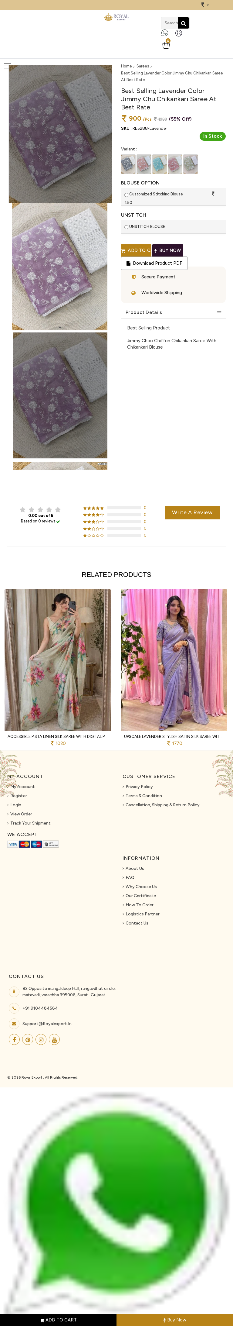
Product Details (144, 312)
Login (15, 805)
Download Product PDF (154, 263)
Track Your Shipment (30, 823)
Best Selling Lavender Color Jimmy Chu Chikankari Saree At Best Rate (172, 76)
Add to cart (136, 250)
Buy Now (175, 1320)
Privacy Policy (139, 786)
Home (126, 66)
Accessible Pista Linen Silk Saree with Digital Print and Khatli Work (58, 736)
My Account (22, 786)
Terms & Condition (144, 795)
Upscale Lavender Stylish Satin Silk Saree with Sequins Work (174, 736)
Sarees (143, 66)
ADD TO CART (58, 1320)
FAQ (130, 877)
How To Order (140, 905)
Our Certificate (141, 895)
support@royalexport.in (47, 1023)
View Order (21, 814)
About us (135, 868)
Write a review (192, 512)
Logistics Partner (143, 914)
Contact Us (137, 923)
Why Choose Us (141, 886)
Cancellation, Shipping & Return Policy (163, 805)
